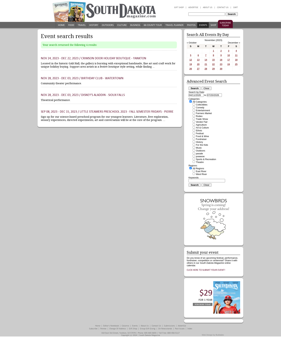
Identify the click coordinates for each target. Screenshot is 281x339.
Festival (200, 133)
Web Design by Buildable (213, 335)
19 (190, 64)
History (93, 25)
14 (206, 60)
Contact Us (222, 7)
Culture (122, 25)
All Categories (200, 102)
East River (201, 171)
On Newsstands (165, 329)
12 (190, 60)
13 (198, 60)
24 (228, 64)
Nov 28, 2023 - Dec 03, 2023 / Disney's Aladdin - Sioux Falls (83, 95)
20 (198, 64)
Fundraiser (201, 139)
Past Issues (180, 329)
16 (221, 60)
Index (189, 329)
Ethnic (199, 130)
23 (221, 64)
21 (206, 64)
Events (203, 25)
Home (61, 25)
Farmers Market (204, 113)
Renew (103, 329)
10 (228, 55)
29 (213, 69)
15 (213, 60)
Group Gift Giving (147, 329)
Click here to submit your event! (206, 270)
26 (190, 69)
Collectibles (201, 104)
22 (213, 64)
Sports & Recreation (206, 159)
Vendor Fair (202, 122)
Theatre (200, 162)
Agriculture (201, 125)
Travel (82, 25)
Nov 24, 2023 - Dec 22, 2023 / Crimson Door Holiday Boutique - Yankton (93, 58)
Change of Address (117, 329)
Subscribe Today (225, 24)
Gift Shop (179, 7)
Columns (125, 326)
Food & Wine (202, 136)
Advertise (193, 7)
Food (71, 25)
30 (221, 69)
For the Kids (202, 145)
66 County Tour (153, 25)
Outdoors (108, 25)
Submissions (169, 326)
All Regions (198, 168)
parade (199, 153)
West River (201, 174)
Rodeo (199, 116)
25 (236, 64)
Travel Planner (174, 25)
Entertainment (203, 110)
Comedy (200, 107)
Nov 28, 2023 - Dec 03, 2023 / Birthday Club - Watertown (82, 78)
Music (199, 148)
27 (198, 69)
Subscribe (93, 329)
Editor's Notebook (111, 326)
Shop (213, 25)
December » (234, 42)
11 (236, 55)
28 (206, 69)
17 (228, 60)
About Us (207, 7)
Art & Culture (202, 127)
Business (135, 25)
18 (236, 60)
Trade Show (202, 119)
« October (192, 42)
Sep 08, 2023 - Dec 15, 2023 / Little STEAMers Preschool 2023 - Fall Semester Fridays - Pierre (107, 111)
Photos (191, 25)
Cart (235, 7)
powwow (200, 156)
